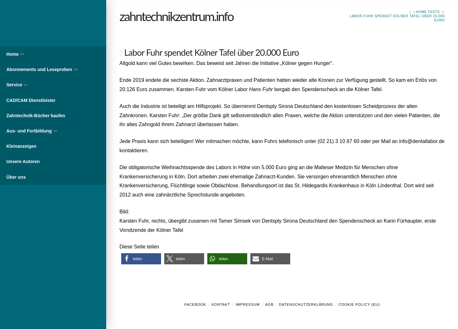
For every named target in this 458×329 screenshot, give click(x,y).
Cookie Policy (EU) (359, 304)
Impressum (248, 304)
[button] (141, 258)
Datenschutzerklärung (306, 304)
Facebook (195, 304)
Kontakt (221, 304)
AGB (269, 304)
